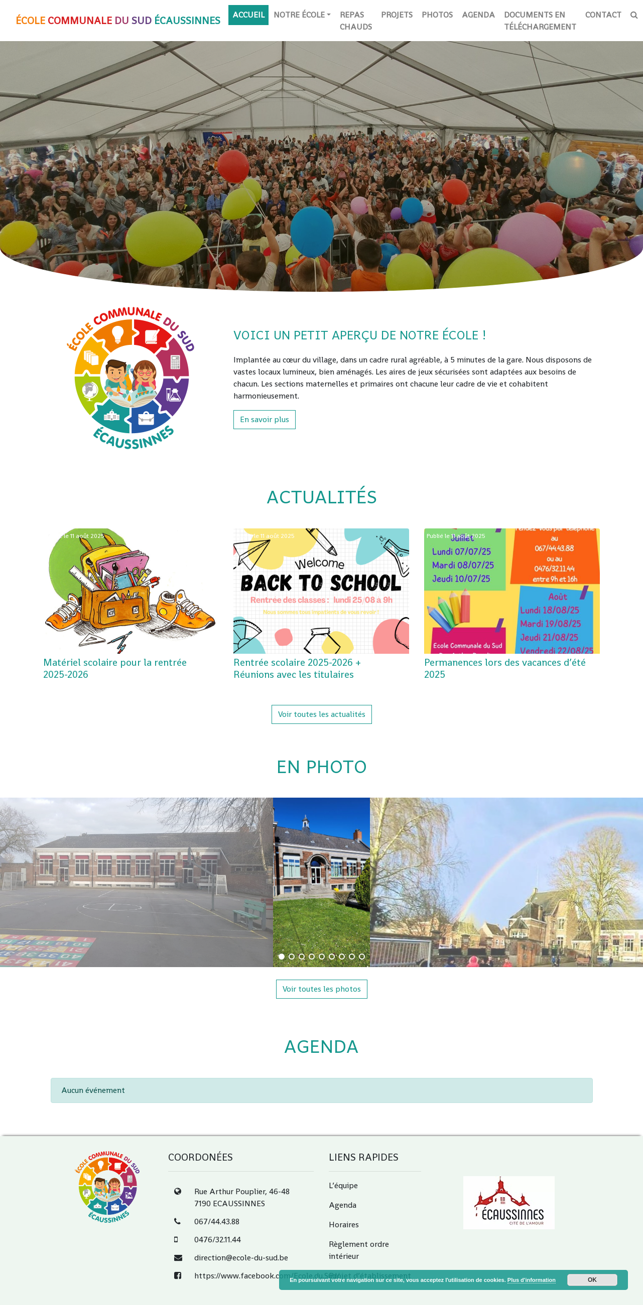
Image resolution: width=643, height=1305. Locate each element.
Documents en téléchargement (540, 21)
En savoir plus (264, 419)
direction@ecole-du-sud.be (241, 1257)
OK (592, 1279)
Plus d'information (531, 1280)
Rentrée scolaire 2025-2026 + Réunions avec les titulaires (297, 668)
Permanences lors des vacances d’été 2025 (505, 668)
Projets (397, 15)
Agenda (478, 15)
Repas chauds (356, 21)
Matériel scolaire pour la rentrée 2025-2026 (115, 668)
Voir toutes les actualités (321, 714)
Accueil (248, 15)
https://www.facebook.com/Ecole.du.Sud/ (267, 1275)
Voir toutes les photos (322, 989)
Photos (437, 15)
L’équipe (343, 1185)
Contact (603, 15)
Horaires (344, 1224)
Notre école (299, 15)
